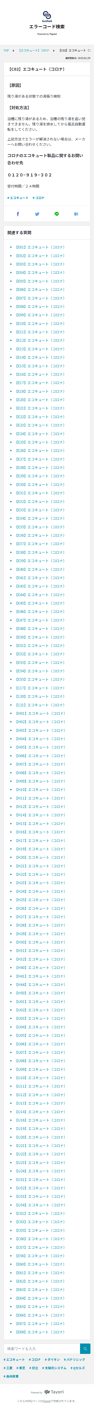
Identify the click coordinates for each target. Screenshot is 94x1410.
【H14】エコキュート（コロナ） (40, 814)
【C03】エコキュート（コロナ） (40, 1221)
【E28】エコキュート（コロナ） (40, 467)
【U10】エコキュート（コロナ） (40, 1077)
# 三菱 (8, 1368)
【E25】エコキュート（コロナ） (40, 442)
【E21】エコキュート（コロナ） (40, 408)
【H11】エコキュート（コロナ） (40, 798)
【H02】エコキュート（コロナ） (40, 721)
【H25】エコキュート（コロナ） (40, 899)
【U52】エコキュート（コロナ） (40, 1187)
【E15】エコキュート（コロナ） (40, 365)
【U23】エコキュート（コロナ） (40, 1162)
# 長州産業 (11, 1376)
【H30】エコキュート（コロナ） (40, 942)
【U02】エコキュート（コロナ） (40, 1009)
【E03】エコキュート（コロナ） (40, 264)
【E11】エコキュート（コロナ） (40, 331)
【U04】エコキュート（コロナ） (40, 1026)
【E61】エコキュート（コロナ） (40, 1272)
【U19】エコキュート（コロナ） (40, 1128)
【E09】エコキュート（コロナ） (40, 314)
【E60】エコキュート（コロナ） (40, 1264)
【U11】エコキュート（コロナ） (40, 1086)
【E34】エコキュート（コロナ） (40, 518)
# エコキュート (18, 197)
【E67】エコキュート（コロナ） (40, 1323)
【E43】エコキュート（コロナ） (40, 586)
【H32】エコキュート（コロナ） (40, 959)
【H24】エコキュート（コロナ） (40, 891)
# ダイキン (52, 1359)
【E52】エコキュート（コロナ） (40, 653)
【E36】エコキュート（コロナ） (40, 535)
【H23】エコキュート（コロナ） (40, 882)
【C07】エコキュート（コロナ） (40, 1247)
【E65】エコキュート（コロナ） (40, 1306)
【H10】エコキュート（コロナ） (40, 789)
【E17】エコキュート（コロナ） (40, 382)
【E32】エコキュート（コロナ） (40, 501)
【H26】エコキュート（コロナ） (40, 908)
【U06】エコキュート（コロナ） (40, 1043)
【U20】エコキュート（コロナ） (40, 1137)
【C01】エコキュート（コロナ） (40, 1213)
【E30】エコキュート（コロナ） (40, 484)
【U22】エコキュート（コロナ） (40, 1153)
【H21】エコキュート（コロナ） (40, 865)
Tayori (47, 1401)
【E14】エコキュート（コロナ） (40, 357)
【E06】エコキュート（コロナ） (40, 289)
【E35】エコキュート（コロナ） (40, 526)
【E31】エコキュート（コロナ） (40, 492)
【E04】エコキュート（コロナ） (40, 272)
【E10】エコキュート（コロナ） (40, 323)
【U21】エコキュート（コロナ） (40, 1145)
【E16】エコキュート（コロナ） (40, 374)
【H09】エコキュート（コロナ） (40, 781)
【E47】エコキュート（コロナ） (40, 620)
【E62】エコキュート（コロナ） (40, 1281)
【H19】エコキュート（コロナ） (40, 848)
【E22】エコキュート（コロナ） (40, 416)
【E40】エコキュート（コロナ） (40, 569)
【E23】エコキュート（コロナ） (40, 425)
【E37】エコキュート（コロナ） (40, 543)
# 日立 (33, 1368)
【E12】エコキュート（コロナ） (40, 340)
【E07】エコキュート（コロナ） (40, 298)
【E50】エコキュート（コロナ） (40, 637)
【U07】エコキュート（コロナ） (40, 1052)
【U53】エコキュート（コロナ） (40, 1196)
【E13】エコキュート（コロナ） (40, 348)
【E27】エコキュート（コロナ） (40, 459)
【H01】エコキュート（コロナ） (40, 713)
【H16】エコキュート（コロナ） (40, 831)
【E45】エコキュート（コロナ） (40, 603)
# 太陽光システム (54, 1368)
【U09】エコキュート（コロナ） (40, 1069)
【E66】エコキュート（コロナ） (40, 1315)
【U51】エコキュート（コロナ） (40, 1179)
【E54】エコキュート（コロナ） (40, 670)
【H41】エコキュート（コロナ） (40, 976)
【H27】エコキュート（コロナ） (40, 916)
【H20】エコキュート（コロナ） (40, 857)
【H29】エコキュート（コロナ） (40, 933)
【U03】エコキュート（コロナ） (40, 1018)
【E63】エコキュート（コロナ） (40, 1289)
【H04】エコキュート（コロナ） (40, 738)
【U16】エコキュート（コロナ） (40, 1120)
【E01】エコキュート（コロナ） (40, 247)
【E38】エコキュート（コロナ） (40, 552)
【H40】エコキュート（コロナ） (40, 967)
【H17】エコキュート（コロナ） (40, 840)
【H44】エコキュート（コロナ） (40, 984)
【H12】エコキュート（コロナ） (40, 806)
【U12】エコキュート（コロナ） (40, 1094)
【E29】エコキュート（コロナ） (40, 475)
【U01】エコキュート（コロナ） (40, 1001)
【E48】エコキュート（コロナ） (40, 628)
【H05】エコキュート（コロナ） (40, 747)
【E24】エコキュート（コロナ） (40, 433)
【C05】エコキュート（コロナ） (40, 1230)
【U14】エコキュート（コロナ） (40, 1111)
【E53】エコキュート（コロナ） (40, 662)
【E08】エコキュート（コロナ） (40, 306)
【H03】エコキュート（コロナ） (40, 730)
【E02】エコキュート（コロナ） (40, 255)
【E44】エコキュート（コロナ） (40, 594)
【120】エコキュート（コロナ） (40, 696)
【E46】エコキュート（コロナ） (40, 611)
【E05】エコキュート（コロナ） (40, 281)
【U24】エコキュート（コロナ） (40, 1170)
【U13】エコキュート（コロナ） (40, 1103)
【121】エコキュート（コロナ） (40, 704)
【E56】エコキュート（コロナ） (40, 1255)
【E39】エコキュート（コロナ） (40, 560)
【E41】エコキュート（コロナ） (40, 577)
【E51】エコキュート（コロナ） (40, 645)
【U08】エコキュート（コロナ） (40, 1060)
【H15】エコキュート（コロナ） (40, 823)
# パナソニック (74, 1359)
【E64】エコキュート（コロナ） (40, 1298)
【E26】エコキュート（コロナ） (40, 450)
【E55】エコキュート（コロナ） (40, 679)
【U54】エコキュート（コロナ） (40, 1204)
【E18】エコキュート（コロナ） (40, 391)
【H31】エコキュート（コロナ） (40, 950)
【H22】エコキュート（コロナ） (40, 874)
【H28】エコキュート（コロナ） (40, 925)
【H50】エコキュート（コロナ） (40, 992)
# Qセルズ (77, 1368)
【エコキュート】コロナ (33, 50)
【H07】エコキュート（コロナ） (40, 764)
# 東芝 (20, 1368)
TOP (6, 50)
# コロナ (39, 197)
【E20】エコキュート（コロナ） (40, 399)
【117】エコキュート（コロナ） (40, 687)
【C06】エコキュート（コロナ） (40, 1238)
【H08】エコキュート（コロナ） (40, 772)
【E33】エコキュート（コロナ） (40, 509)
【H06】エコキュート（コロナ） (40, 755)
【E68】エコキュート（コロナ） (40, 1331)
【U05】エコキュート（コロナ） (40, 1035)
